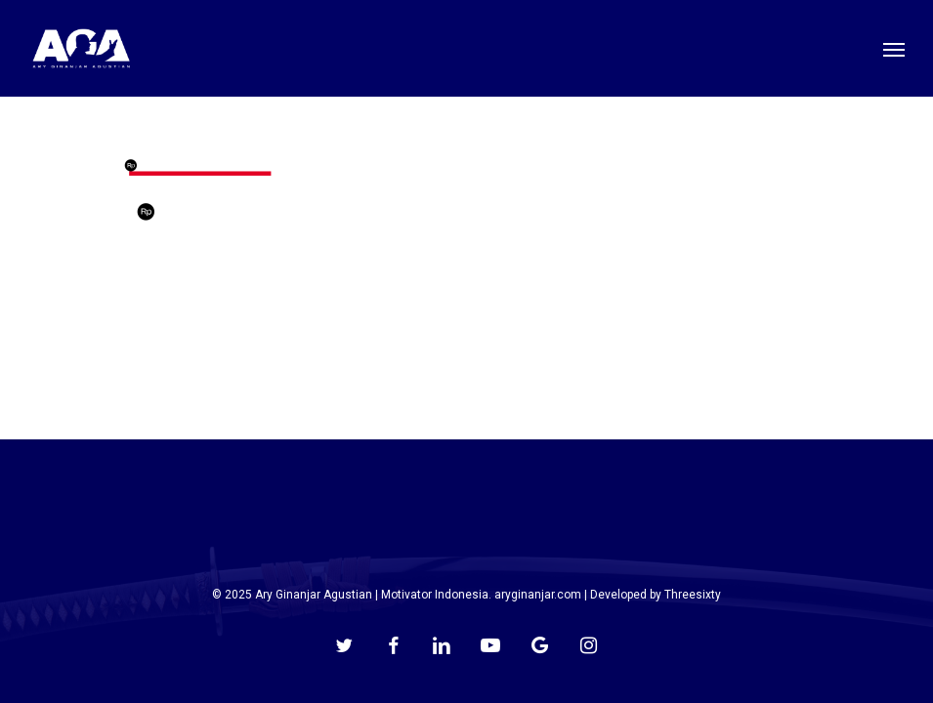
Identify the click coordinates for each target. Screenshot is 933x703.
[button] (894, 49)
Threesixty (692, 594)
